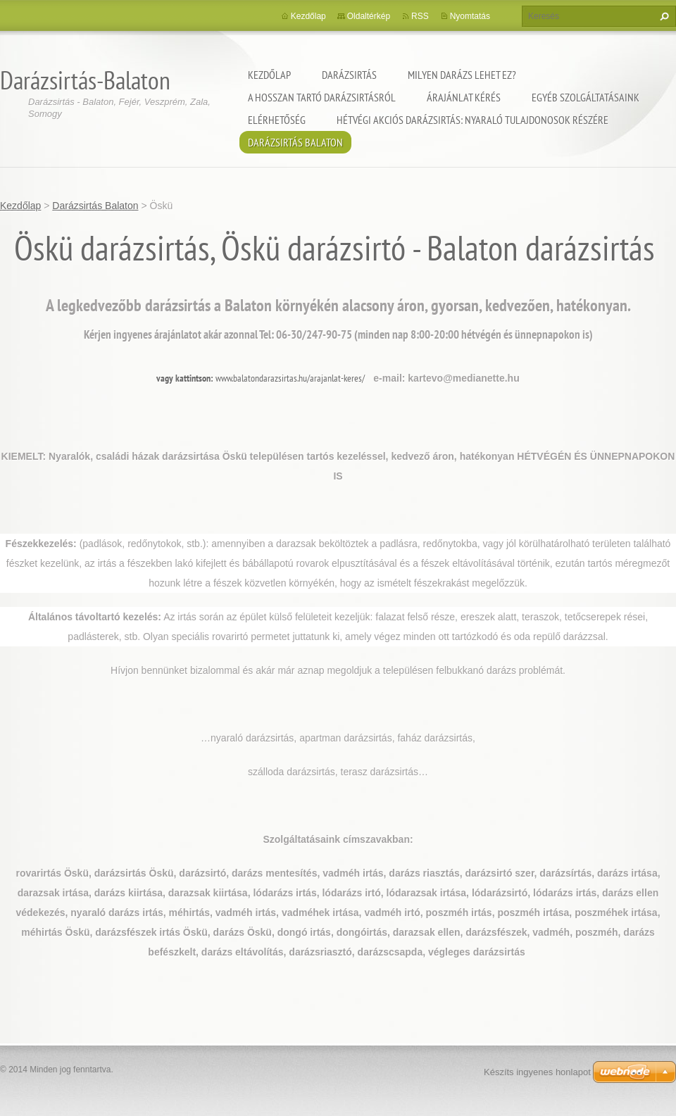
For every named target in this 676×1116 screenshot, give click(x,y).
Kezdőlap (269, 75)
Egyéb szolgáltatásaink (585, 97)
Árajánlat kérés (464, 97)
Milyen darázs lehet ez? (462, 75)
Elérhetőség (277, 120)
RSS (420, 16)
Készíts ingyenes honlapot (537, 1072)
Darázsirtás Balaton (295, 142)
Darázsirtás (349, 75)
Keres (662, 16)
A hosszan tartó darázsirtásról (322, 97)
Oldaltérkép (368, 16)
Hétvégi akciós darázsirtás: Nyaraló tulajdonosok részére (472, 120)
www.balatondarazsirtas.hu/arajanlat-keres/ (290, 378)
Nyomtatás (470, 16)
